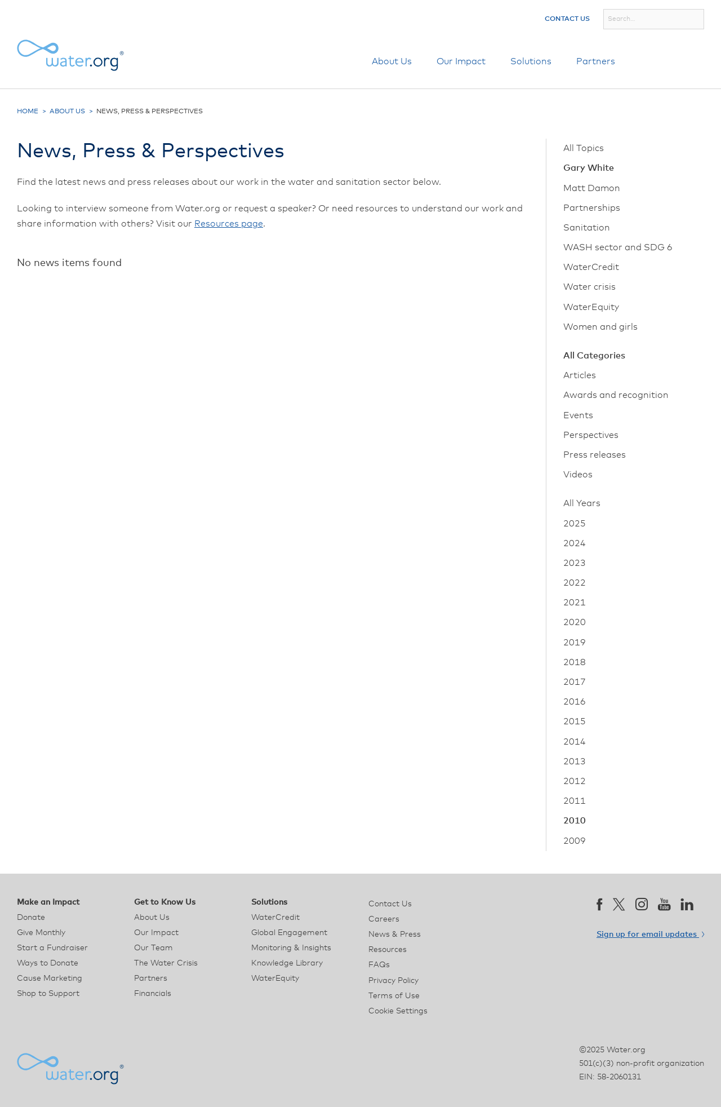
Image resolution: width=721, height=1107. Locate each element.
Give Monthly (41, 933)
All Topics (583, 148)
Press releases (594, 454)
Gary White (588, 167)
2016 (574, 701)
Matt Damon (591, 188)
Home (27, 111)
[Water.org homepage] (70, 55)
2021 (574, 602)
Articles (579, 375)
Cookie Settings (398, 1011)
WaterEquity (591, 307)
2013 (574, 761)
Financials (152, 994)
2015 (574, 721)
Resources (387, 950)
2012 (574, 781)
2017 (574, 682)
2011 (574, 800)
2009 (574, 840)
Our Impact (461, 61)
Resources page (228, 223)
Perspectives (590, 435)
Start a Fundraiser (52, 948)
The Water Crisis (166, 963)
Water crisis (589, 286)
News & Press (394, 934)
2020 (574, 622)
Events (578, 415)
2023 (574, 563)
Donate (672, 61)
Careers (383, 919)
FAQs (379, 965)
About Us (392, 61)
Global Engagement (289, 933)
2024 (574, 543)
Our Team (153, 948)
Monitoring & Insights (291, 948)
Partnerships (591, 207)
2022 (574, 582)
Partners (595, 61)
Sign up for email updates (650, 934)
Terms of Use (394, 996)
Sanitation (586, 227)
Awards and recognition (616, 395)
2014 (574, 741)
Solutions (530, 61)
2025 (574, 523)
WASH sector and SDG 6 (618, 247)
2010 (574, 820)
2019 (574, 642)
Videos (578, 474)
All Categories (594, 355)
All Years (581, 503)
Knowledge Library (287, 963)
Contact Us (567, 19)
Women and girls (600, 326)
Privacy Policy (393, 981)
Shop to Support (48, 994)
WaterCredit (591, 267)
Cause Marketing (49, 978)
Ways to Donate (47, 963)
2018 (574, 662)
